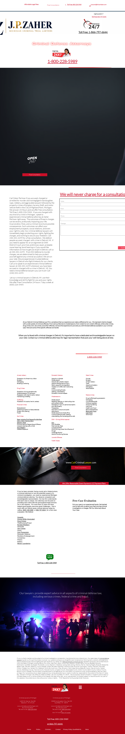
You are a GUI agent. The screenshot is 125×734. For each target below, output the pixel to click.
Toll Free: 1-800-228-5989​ (47, 563)
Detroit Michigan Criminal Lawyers (72, 661)
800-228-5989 (77, 4)
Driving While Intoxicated (26, 519)
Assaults (20, 517)
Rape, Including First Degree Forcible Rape (29, 419)
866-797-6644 (101, 17)
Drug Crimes (21, 521)
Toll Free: (94, 17)
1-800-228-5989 (62, 61)
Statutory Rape (21, 422)
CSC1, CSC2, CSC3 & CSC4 (25, 421)
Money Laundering (23, 543)
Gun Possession (23, 532)
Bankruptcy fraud (91, 411)
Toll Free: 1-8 (85, 32)
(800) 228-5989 (27, 510)
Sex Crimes (21, 528)
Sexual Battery (21, 427)
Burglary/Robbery (23, 525)
